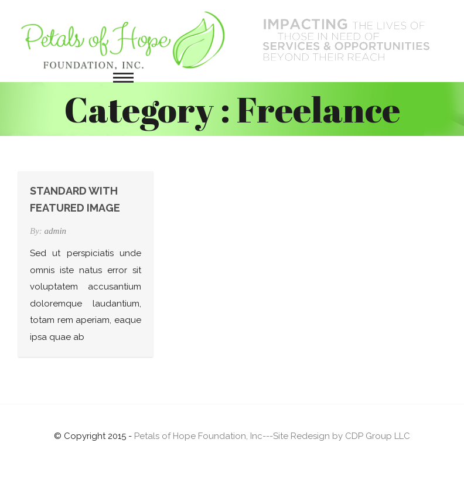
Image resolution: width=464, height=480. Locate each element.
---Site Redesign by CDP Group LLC (336, 436)
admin (56, 231)
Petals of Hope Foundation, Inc (198, 436)
